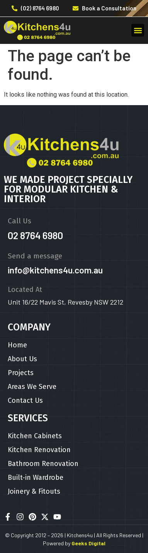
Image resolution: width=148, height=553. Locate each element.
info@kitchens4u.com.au (55, 270)
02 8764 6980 (35, 235)
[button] (137, 30)
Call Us (19, 220)
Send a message (35, 255)
